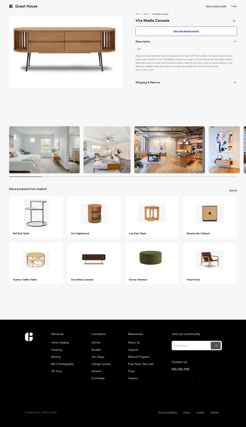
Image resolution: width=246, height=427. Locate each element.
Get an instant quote (216, 6)
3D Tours (56, 371)
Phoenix (96, 371)
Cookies (200, 412)
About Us (134, 342)
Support (133, 349)
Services (91, 6)
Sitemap (215, 412)
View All (233, 190)
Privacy (186, 412)
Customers (114, 6)
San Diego (97, 356)
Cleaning (56, 349)
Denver (96, 342)
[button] (186, 41)
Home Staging (60, 342)
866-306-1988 (181, 368)
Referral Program (138, 356)
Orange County (101, 364)
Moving (56, 356)
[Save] (234, 21)
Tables (146, 14)
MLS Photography (62, 364)
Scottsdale (98, 378)
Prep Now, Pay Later (141, 364)
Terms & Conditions (167, 412)
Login (234, 6)
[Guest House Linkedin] (191, 379)
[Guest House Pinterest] (174, 379)
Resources (137, 6)
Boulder (96, 349)
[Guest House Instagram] (182, 379)
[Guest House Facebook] (200, 379)
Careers (133, 378)
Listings (156, 6)
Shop (138, 14)
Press (131, 371)
